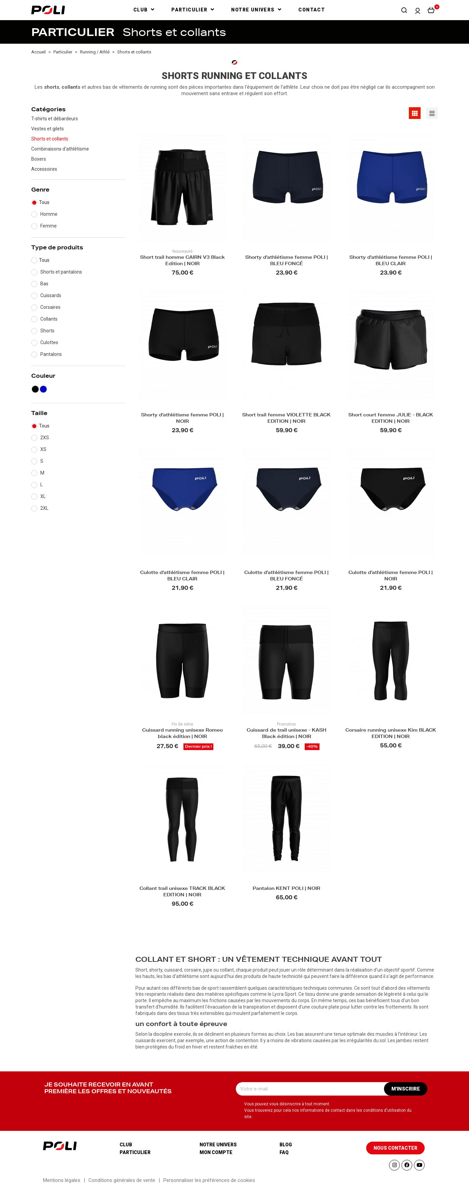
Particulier (135, 1152)
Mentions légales (61, 1180)
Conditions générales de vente (121, 1180)
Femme (48, 226)
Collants (48, 319)
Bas (44, 283)
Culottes (49, 342)
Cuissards (50, 295)
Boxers (38, 159)
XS (43, 449)
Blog (286, 1144)
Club (126, 1144)
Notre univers (218, 1144)
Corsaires (50, 307)
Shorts (47, 330)
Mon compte (216, 1152)
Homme (48, 214)
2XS (44, 437)
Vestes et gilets (47, 128)
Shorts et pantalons (61, 272)
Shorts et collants (49, 138)
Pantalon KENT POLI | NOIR (286, 889)
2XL (44, 508)
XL (43, 496)
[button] (404, 10)
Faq (284, 1152)
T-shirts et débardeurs (54, 118)
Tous (44, 202)
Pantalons (51, 354)
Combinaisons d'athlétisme (60, 149)
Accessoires (44, 169)
